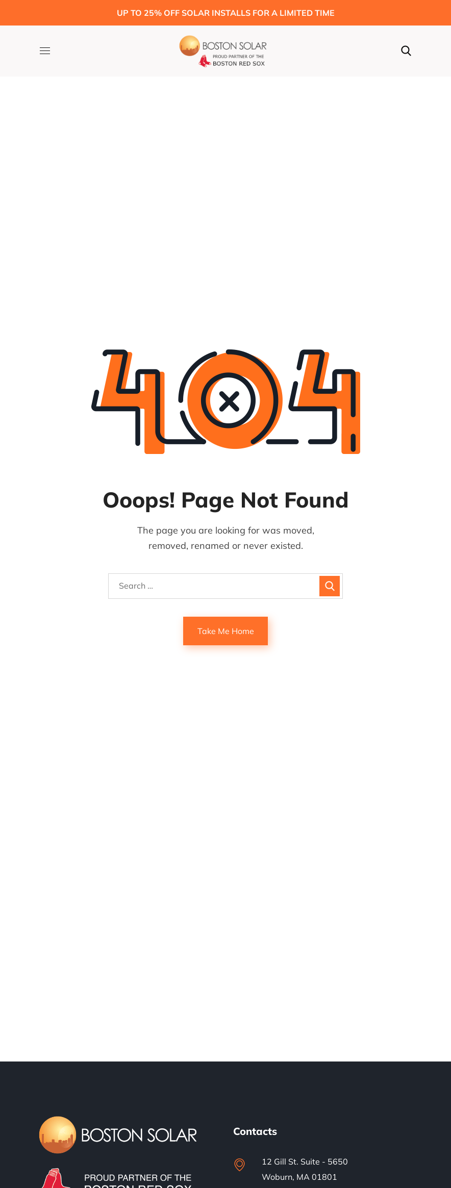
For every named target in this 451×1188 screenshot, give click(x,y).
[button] (406, 51)
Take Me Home (225, 631)
